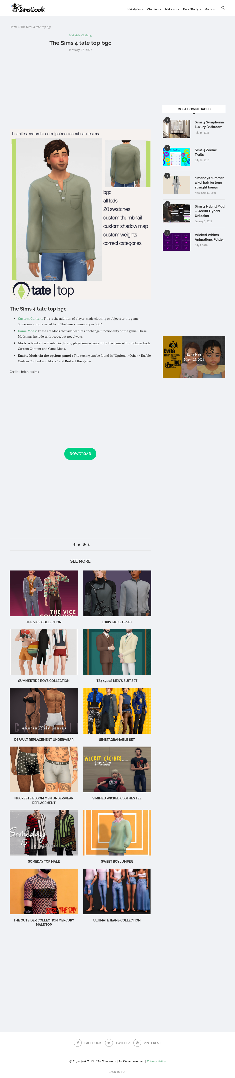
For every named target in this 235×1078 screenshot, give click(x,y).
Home (13, 27)
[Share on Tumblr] (89, 545)
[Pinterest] (148, 1043)
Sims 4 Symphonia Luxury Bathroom (209, 124)
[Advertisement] (80, 90)
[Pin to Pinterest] (84, 545)
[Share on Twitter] (79, 545)
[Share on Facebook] (74, 545)
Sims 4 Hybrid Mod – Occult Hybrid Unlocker (209, 210)
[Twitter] (117, 1043)
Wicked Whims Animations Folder (209, 236)
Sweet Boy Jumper (117, 862)
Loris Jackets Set (117, 622)
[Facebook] (87, 1043)
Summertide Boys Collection (44, 681)
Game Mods (27, 331)
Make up (170, 9)
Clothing (153, 9)
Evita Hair (194, 353)
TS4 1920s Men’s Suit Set (116, 681)
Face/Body (190, 9)
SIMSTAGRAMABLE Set (117, 740)
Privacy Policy (156, 1061)
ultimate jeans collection (117, 920)
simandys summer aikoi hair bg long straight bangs (209, 182)
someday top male (44, 862)
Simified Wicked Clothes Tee (117, 799)
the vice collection (43, 622)
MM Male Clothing (80, 35)
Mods (208, 9)
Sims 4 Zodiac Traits (210, 150)
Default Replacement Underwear (44, 740)
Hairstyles (133, 9)
